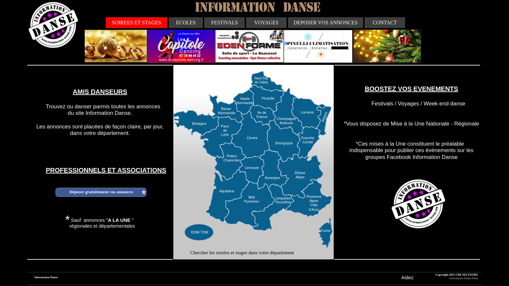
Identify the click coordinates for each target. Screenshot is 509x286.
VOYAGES (266, 22)
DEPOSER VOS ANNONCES (325, 22)
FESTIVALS (224, 22)
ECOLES (185, 22)
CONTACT (385, 22)
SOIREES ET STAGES (136, 22)
